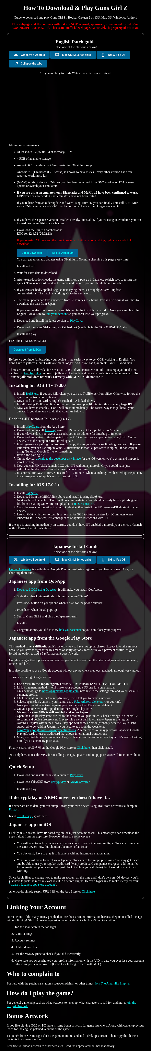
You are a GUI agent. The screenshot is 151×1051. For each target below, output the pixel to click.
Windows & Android (29, 55)
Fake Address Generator (89, 701)
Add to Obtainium (63, 252)
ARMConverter (79, 782)
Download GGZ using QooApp (36, 589)
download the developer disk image (58, 458)
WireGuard (33, 426)
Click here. (89, 891)
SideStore (32, 493)
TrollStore (32, 393)
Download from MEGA (27, 349)
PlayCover (77, 320)
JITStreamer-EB (84, 503)
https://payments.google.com (60, 691)
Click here (83, 747)
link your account (57, 314)
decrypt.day (58, 782)
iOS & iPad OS (113, 55)
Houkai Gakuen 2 (20, 569)
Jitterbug (50, 430)
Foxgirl (13, 809)
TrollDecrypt (25, 816)
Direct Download (32, 252)
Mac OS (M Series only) (73, 55)
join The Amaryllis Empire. (112, 983)
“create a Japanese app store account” (32, 884)
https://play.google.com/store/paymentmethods (46, 730)
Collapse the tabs (28, 63)
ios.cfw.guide (32, 373)
